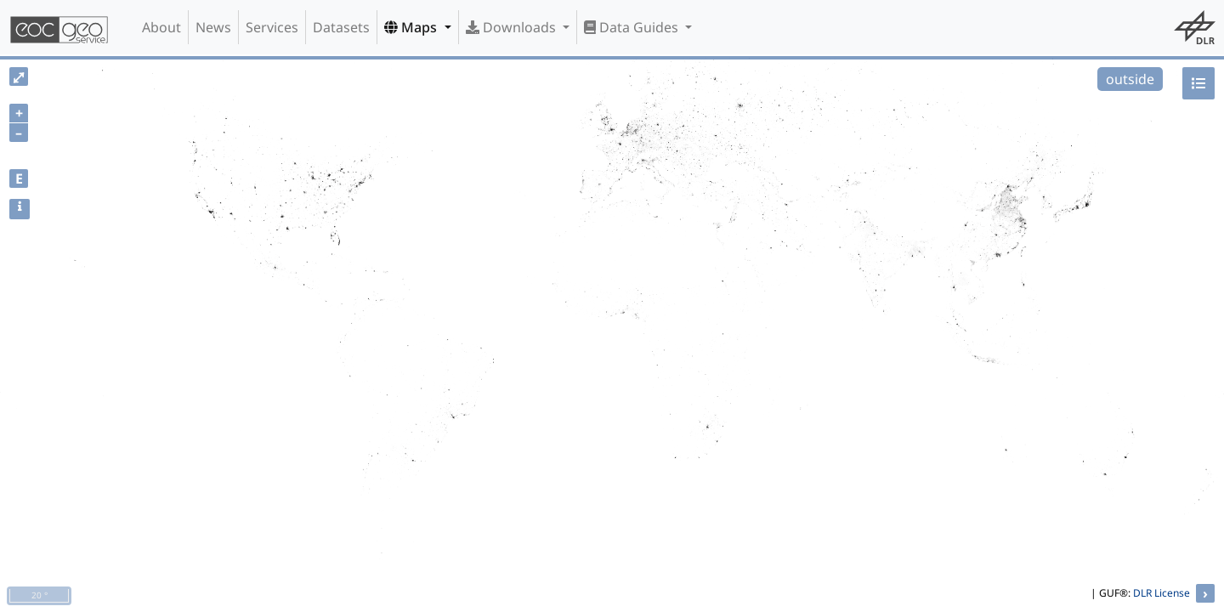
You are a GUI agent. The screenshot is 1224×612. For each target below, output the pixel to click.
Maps (412, 27)
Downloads (512, 27)
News (213, 27)
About (161, 27)
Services (272, 27)
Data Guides (633, 27)
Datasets (341, 27)
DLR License (1161, 593)
